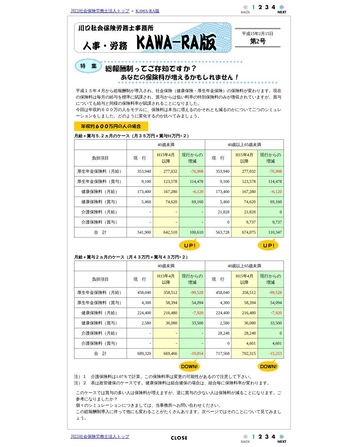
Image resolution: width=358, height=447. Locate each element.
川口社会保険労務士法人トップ (100, 10)
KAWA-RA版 (147, 10)
